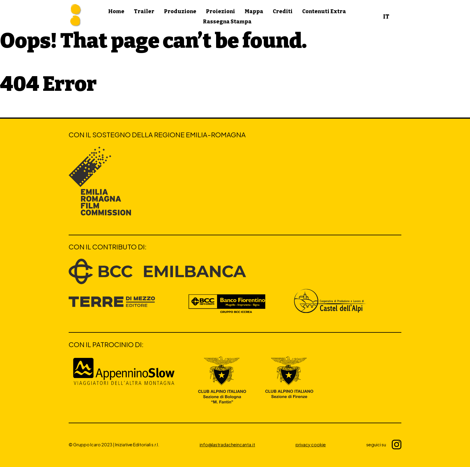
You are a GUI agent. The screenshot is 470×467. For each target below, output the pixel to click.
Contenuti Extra (324, 11)
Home (116, 11)
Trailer (144, 11)
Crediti (283, 11)
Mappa (254, 11)
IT (386, 16)
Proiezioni (220, 11)
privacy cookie (311, 444)
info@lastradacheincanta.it (227, 444)
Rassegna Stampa (227, 22)
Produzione (180, 11)
